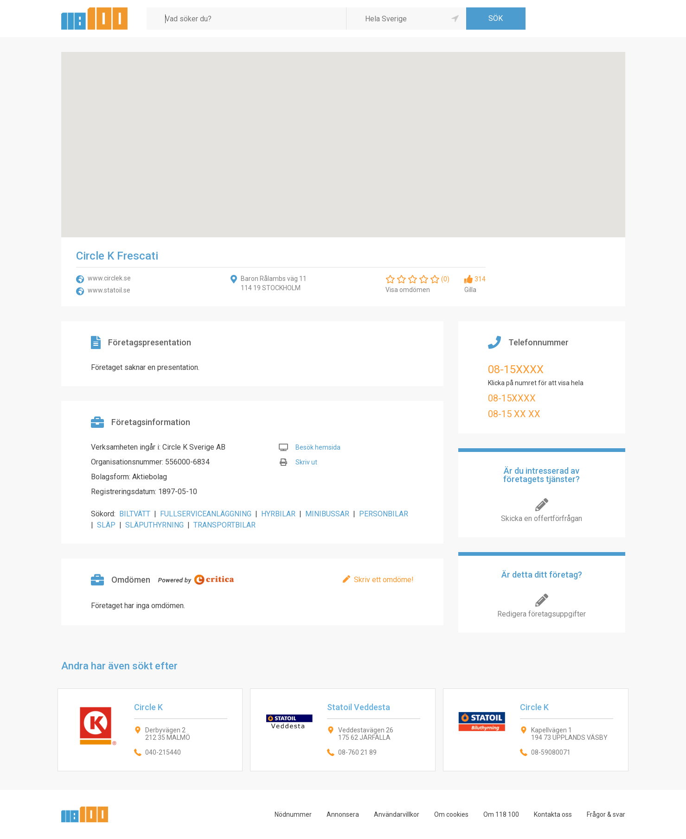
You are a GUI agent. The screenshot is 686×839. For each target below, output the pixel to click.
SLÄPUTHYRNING (154, 525)
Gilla (470, 289)
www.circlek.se (109, 278)
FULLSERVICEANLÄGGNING (205, 513)
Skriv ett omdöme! (384, 579)
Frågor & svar (606, 814)
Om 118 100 (501, 814)
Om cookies (451, 814)
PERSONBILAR (383, 513)
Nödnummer (293, 814)
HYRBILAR (278, 513)
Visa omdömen (407, 289)
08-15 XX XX (514, 414)
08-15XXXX (516, 369)
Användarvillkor (396, 814)
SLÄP (106, 525)
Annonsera (343, 814)
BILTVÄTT (134, 513)
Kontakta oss (553, 814)
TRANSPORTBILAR (224, 525)
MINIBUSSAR (327, 513)
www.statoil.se (109, 290)
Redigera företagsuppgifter (541, 614)
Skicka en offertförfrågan (541, 518)
